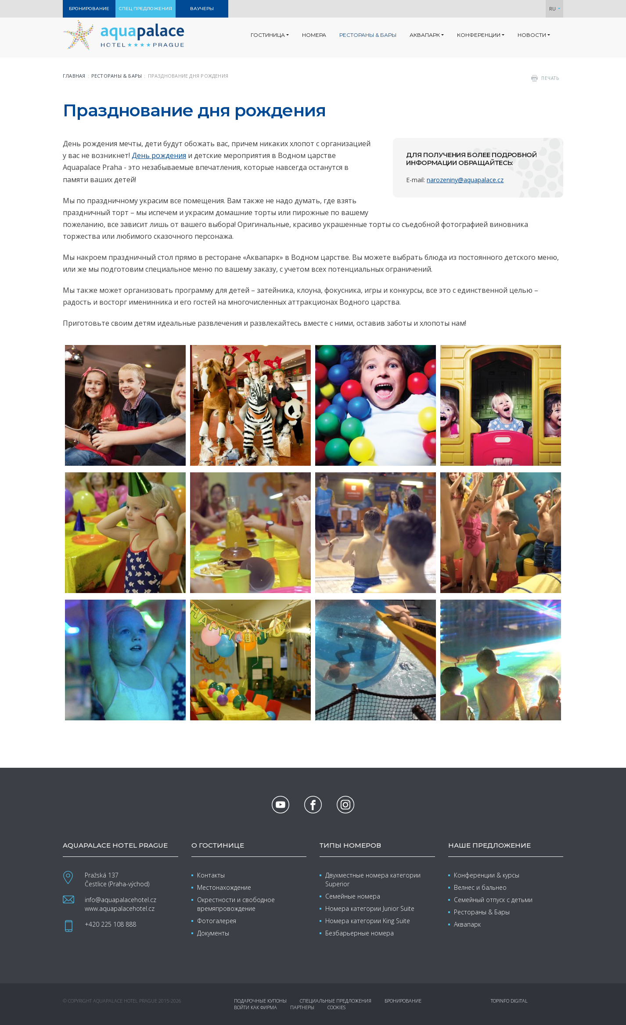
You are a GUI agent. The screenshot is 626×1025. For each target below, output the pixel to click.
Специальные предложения (335, 1000)
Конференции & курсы (486, 875)
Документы (213, 933)
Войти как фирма (255, 1007)
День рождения (159, 155)
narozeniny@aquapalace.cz (465, 180)
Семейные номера (352, 896)
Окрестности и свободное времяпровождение (236, 904)
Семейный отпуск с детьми (493, 900)
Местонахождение (224, 887)
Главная (74, 75)
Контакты (211, 875)
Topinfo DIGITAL (509, 1000)
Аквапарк (467, 924)
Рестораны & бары (116, 75)
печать (550, 78)
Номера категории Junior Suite (369, 908)
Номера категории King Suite (367, 921)
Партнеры (302, 1007)
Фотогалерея (216, 921)
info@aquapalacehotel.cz (120, 900)
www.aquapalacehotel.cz (120, 908)
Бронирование (403, 1000)
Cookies (336, 1007)
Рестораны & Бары (482, 912)
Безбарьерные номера (359, 933)
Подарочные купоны (260, 1000)
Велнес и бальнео (480, 887)
